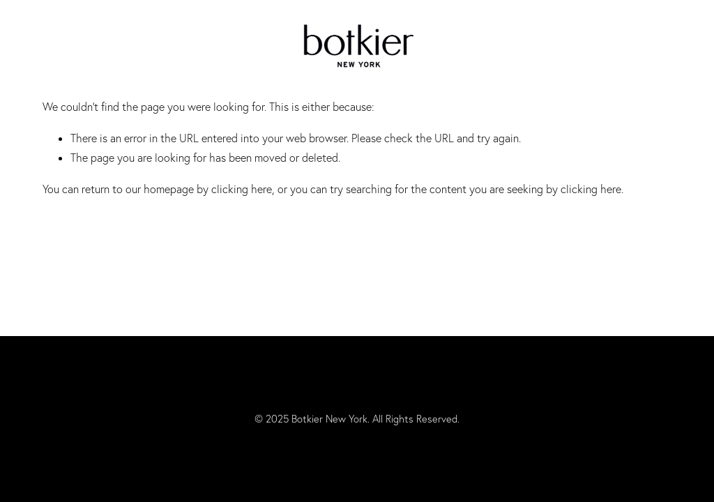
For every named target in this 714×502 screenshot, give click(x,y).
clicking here (241, 189)
